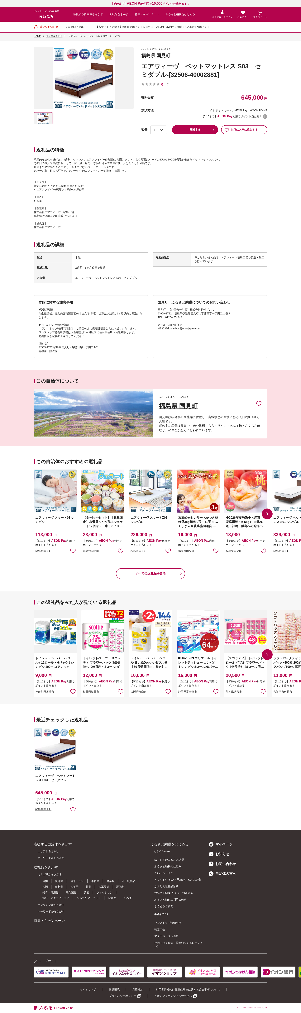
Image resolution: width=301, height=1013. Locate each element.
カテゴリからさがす (50, 874)
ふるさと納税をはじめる (180, 14)
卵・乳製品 (128, 881)
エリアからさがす (48, 851)
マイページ (221, 844)
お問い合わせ (222, 864)
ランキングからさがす (51, 904)
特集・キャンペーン (147, 14)
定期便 (112, 898)
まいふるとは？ (163, 873)
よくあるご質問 (163, 906)
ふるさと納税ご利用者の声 (170, 899)
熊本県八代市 (234, 691)
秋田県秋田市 (91, 691)
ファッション (105, 892)
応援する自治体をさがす (88, 14)
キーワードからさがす (51, 857)
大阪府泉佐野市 (282, 691)
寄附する (195, 129)
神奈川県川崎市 (44, 691)
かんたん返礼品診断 (166, 886)
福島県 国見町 (155, 55)
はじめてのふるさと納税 (169, 859)
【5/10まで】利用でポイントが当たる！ (149, 3)
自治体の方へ (222, 874)
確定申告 (159, 929)
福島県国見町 (43, 550)
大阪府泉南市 (139, 691)
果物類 (95, 881)
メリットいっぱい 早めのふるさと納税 (177, 879)
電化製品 (71, 892)
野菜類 (111, 881)
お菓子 (74, 886)
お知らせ (219, 854)
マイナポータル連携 (166, 936)
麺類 (88, 886)
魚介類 (59, 881)
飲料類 (59, 886)
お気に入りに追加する (241, 129)
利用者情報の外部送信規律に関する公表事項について (188, 989)
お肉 (45, 881)
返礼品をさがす (118, 14)
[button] (267, 514)
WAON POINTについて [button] (265, 116)
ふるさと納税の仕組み (167, 866)
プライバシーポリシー (122, 995)
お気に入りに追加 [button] (73, 550)
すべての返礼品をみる (150, 573)
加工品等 (103, 886)
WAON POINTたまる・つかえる (173, 892)
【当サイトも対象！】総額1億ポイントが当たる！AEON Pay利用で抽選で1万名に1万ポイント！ (154, 26)
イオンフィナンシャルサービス (173, 995)
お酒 (45, 886)
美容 (86, 892)
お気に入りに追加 (259, 403)
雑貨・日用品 (50, 892)
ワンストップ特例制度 (167, 922)
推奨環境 (114, 989)
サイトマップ (88, 989)
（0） (167, 84)
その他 (127, 898)
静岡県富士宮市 (187, 691)
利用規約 (137, 989)
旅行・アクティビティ (55, 898)
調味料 (120, 886)
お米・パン (77, 881)
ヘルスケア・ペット (89, 898)
